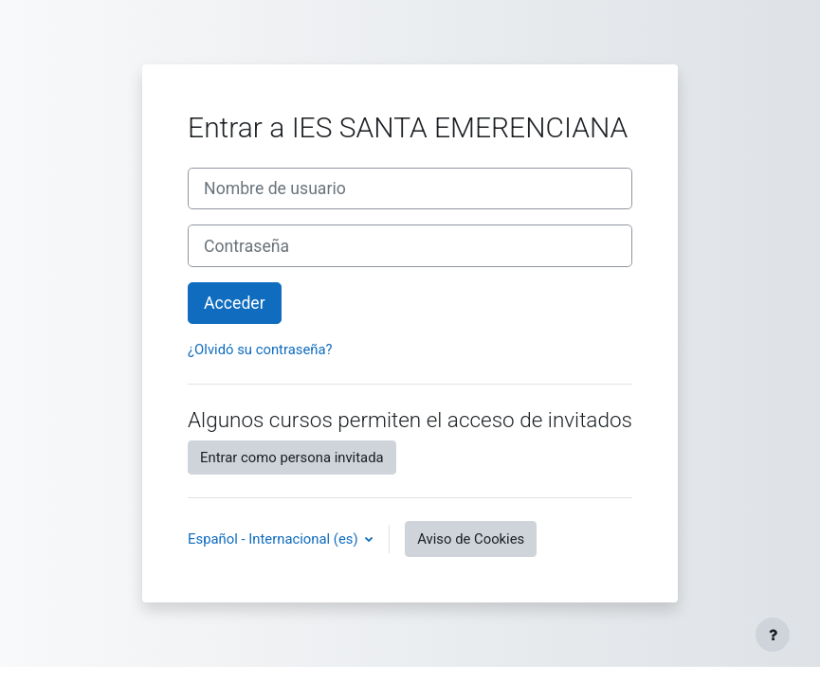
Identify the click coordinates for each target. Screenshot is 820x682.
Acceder (234, 303)
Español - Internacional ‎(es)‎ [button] (274, 538)
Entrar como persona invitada (292, 457)
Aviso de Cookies (470, 538)
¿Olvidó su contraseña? (260, 349)
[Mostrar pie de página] (773, 635)
